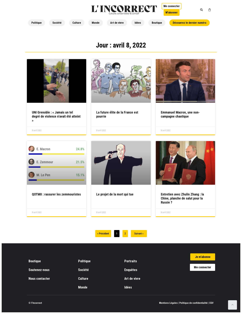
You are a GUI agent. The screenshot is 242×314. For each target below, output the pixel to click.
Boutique (157, 22)
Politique (36, 22)
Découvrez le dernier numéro (189, 22)
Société (57, 22)
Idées (138, 22)
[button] (201, 9)
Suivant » (139, 233)
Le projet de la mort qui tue (114, 194)
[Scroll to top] (233, 305)
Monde (95, 22)
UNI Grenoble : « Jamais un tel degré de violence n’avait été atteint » (56, 116)
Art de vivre (117, 22)
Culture (76, 22)
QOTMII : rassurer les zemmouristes (56, 194)
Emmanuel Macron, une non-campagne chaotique (180, 114)
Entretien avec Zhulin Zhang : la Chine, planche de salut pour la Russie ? (182, 198)
